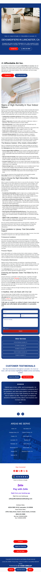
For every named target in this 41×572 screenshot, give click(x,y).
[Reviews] (20, 395)
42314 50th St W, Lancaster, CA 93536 (20, 507)
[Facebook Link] (14, 471)
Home (6, 36)
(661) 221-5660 (20, 514)
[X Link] (19, 471)
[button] (30, 569)
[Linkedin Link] (21, 471)
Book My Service (21, 569)
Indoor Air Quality (14, 36)
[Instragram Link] (17, 471)
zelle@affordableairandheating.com (20, 498)
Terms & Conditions (23, 561)
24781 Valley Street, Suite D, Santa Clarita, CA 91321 (20, 511)
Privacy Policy (15, 561)
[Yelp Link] (24, 471)
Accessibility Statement (33, 561)
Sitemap (20, 563)
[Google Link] (27, 471)
